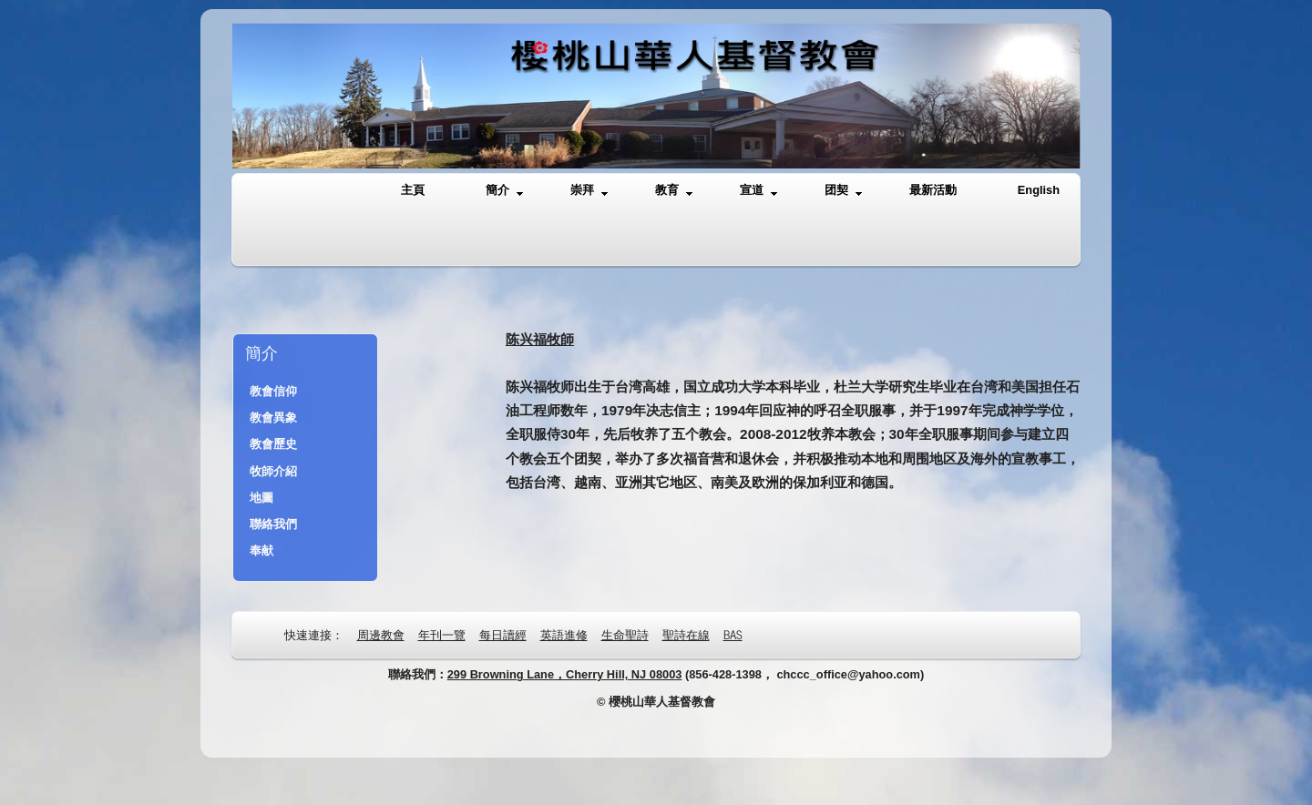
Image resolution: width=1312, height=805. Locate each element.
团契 (843, 191)
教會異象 (273, 417)
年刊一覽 (442, 634)
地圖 (261, 497)
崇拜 (589, 191)
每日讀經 (503, 634)
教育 (673, 191)
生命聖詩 (625, 634)
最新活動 (933, 190)
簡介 (504, 191)
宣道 (758, 191)
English (1039, 190)
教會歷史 (273, 444)
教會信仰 (273, 391)
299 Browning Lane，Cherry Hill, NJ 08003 (564, 674)
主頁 (413, 190)
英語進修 (564, 634)
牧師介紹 (273, 471)
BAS (733, 634)
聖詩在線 (686, 634)
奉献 (261, 550)
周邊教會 (381, 634)
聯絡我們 (273, 524)
